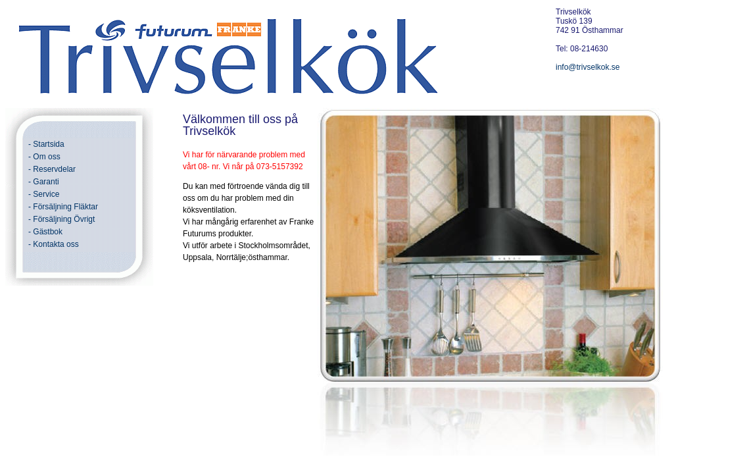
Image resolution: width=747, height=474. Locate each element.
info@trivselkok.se (588, 67)
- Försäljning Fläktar (63, 206)
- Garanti (43, 181)
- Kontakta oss (53, 244)
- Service (43, 194)
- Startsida (46, 144)
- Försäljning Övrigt (61, 219)
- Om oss (44, 156)
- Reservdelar (52, 169)
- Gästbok (45, 231)
